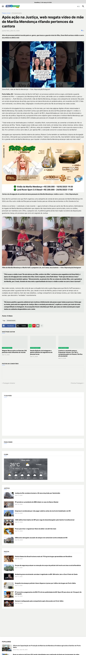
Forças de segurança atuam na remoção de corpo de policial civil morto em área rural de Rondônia (48, 565)
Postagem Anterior (9, 383)
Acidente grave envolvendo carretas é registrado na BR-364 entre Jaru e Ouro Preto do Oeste (46, 574)
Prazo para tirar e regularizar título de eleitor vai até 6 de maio (35, 529)
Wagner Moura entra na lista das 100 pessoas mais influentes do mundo (14, 351)
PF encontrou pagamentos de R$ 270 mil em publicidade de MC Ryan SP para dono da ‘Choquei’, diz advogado (48, 593)
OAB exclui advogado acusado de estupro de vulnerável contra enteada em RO (41, 537)
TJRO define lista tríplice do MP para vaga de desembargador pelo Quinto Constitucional (44, 520)
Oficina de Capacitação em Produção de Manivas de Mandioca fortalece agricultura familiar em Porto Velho (47, 646)
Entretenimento (17, 13)
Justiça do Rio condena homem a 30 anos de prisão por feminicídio (37, 493)
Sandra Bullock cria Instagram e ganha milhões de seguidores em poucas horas (41, 352)
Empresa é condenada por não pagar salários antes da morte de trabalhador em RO (43, 511)
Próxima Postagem (77, 383)
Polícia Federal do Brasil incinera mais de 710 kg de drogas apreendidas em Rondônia (43, 556)
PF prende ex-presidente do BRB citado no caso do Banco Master (36, 502)
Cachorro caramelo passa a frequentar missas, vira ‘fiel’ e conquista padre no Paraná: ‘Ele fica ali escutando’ (70, 353)
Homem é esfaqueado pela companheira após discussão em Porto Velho (39, 601)
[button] (2, 6)
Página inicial (6, 13)
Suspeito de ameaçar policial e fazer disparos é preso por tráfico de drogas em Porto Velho (45, 583)
